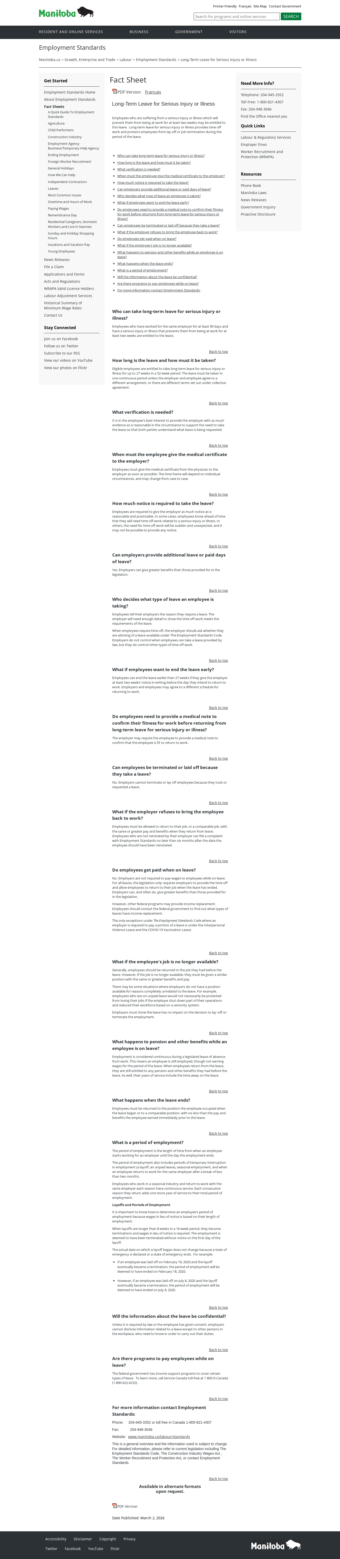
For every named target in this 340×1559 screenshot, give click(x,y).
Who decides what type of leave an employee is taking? (159, 196)
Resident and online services (71, 31)
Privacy (129, 1538)
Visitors (238, 31)
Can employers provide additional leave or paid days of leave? (164, 189)
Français (245, 6)
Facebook (73, 1548)
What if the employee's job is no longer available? (154, 245)
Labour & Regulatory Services (266, 137)
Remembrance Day (62, 215)
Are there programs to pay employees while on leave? (158, 283)
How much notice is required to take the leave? (153, 182)
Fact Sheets (54, 106)
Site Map (260, 6)
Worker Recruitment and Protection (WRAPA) (262, 154)
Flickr (115, 1548)
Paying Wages (58, 208)
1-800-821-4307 (270, 101)
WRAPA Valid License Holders (69, 288)
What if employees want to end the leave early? (153, 202)
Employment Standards (156, 59)
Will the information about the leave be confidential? (157, 277)
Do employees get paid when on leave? (147, 238)
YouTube (95, 1548)
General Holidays (61, 168)
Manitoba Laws (254, 192)
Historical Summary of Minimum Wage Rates (63, 305)
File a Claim (54, 266)
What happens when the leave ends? (145, 263)
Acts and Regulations (62, 281)
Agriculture (56, 123)
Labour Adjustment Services (68, 295)
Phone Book (251, 185)
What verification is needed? (138, 169)
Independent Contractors (67, 181)
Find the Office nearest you (264, 116)
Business (139, 31)
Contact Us (53, 315)
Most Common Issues (64, 195)
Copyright (107, 1538)
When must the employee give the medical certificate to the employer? (171, 176)
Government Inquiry (258, 207)
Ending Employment (63, 155)
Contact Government (285, 6)
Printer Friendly (225, 6)
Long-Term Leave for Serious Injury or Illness (219, 59)
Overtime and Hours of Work (70, 201)
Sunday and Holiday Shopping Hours (71, 235)
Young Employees (61, 251)
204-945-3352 (272, 94)
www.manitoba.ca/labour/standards (159, 1436)
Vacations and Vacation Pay (69, 244)
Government (189, 31)
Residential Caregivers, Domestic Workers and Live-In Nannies (72, 224)
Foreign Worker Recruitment (69, 161)
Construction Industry (65, 137)
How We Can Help (61, 175)
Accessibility (55, 1538)
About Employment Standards (70, 99)
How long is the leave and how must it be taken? (154, 162)
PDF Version (129, 92)
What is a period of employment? (142, 270)
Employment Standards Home (69, 92)
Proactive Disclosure (258, 214)
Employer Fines (254, 144)
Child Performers (61, 130)
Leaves (53, 188)
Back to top (218, 351)
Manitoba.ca (49, 59)
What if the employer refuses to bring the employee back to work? (167, 232)
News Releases (57, 259)
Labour (126, 59)
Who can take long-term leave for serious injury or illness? (161, 155)
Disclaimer (83, 1538)
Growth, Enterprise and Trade (90, 59)
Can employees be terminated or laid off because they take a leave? (168, 225)
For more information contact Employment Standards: (158, 290)
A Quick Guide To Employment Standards (71, 114)
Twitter (51, 1548)
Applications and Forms (64, 274)
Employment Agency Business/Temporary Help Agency (73, 145)
